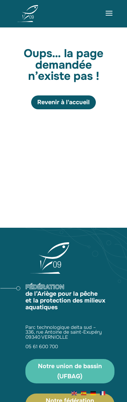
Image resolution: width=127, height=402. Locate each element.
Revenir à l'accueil (63, 102)
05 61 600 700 (41, 346)
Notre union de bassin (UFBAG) (70, 371)
